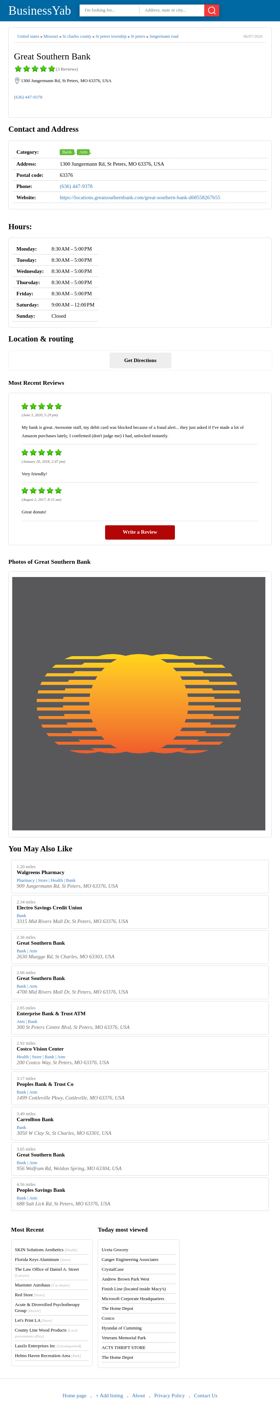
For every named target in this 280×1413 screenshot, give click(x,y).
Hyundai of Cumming (121, 1328)
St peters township (111, 36)
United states (28, 36)
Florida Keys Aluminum (43, 1259)
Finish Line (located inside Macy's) (134, 1288)
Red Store (30, 1294)
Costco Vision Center (40, 1049)
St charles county (76, 36)
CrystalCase (113, 1269)
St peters (138, 36)
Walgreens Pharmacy (41, 872)
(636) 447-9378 (28, 97)
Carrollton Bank (35, 1119)
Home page (74, 1395)
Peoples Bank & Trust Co (45, 1084)
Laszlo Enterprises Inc (48, 1345)
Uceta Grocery (115, 1249)
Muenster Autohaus (42, 1285)
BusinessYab (39, 10)
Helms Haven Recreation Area (48, 1355)
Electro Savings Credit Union (49, 907)
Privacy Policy (169, 1395)
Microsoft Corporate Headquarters (133, 1298)
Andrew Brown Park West (125, 1279)
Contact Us (206, 1395)
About (138, 1395)
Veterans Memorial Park (124, 1337)
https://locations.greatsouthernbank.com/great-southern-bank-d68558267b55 (140, 197)
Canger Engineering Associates (130, 1259)
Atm (83, 151)
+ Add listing (109, 1395)
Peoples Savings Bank (41, 1190)
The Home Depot (117, 1308)
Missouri (50, 36)
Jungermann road (163, 36)
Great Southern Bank (41, 943)
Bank (67, 151)
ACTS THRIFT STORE (124, 1347)
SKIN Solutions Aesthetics (46, 1249)
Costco (108, 1318)
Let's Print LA (33, 1320)
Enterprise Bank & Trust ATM (51, 1013)
